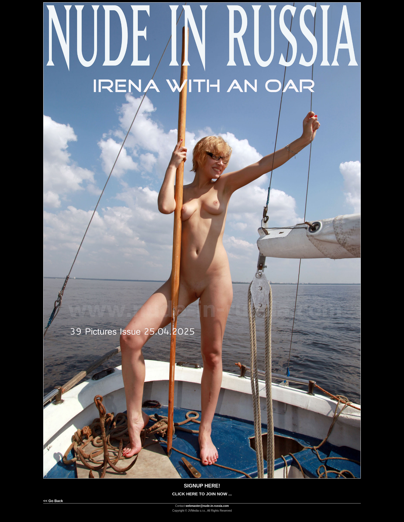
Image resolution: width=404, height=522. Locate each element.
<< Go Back (53, 501)
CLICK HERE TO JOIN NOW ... (202, 493)
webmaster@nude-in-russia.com (207, 505)
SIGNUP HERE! (202, 486)
